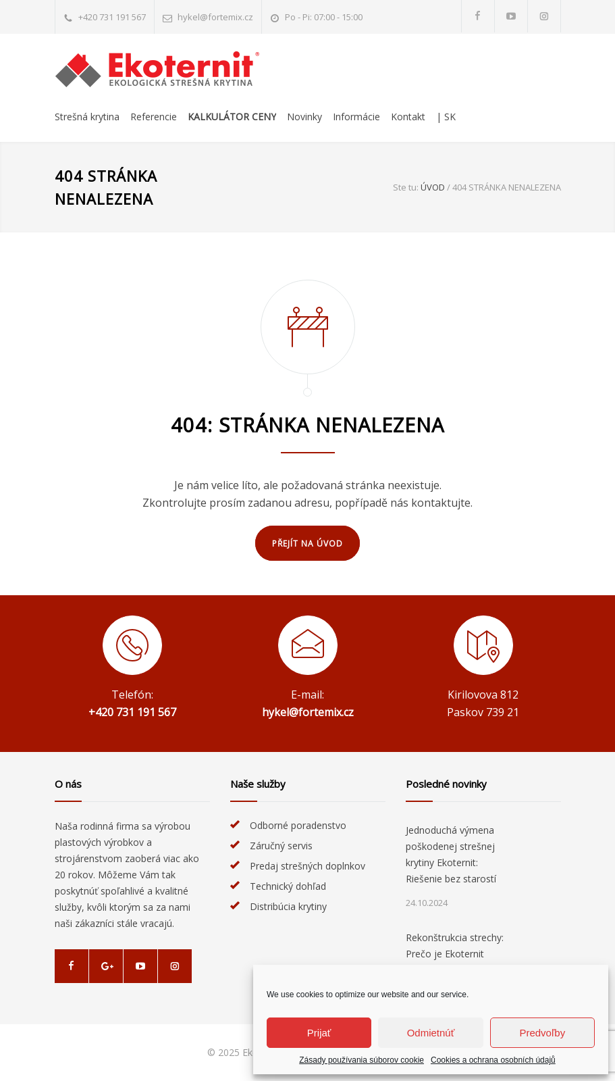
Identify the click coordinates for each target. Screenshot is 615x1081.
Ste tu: (406, 187)
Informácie (356, 116)
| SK (446, 116)
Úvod (433, 187)
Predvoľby (542, 1032)
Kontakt (408, 116)
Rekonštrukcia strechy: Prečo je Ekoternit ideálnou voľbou (455, 953)
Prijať (319, 1032)
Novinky (304, 116)
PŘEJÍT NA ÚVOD (307, 543)
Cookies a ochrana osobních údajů (493, 1060)
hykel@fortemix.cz (215, 17)
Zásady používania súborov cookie (361, 1060)
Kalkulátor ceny (232, 116)
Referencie (153, 116)
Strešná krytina (87, 116)
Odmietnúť (431, 1032)
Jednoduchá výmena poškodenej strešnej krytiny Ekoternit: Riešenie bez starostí (451, 854)
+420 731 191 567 (112, 17)
